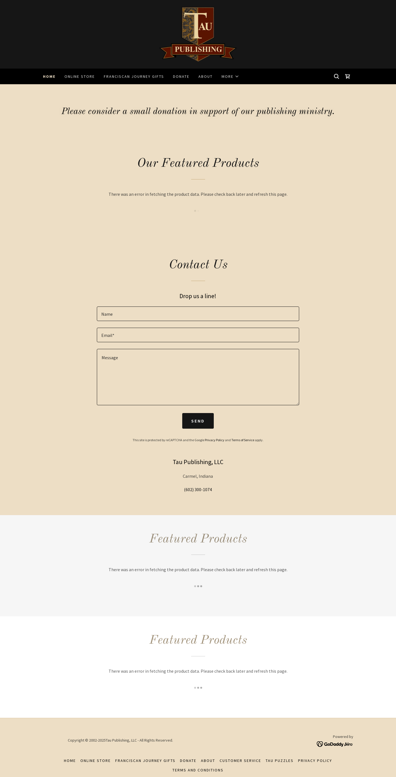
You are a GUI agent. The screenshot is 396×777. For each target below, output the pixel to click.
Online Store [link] (79, 76)
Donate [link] (181, 76)
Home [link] (49, 76)
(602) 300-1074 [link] (198, 489)
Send (198, 421)
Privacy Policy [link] (214, 440)
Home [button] (70, 760)
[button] (230, 76)
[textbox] (198, 314)
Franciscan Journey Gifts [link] (134, 76)
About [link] (205, 76)
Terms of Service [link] (242, 440)
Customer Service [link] (240, 760)
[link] (198, 34)
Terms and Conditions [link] (198, 770)
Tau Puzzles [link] (280, 760)
